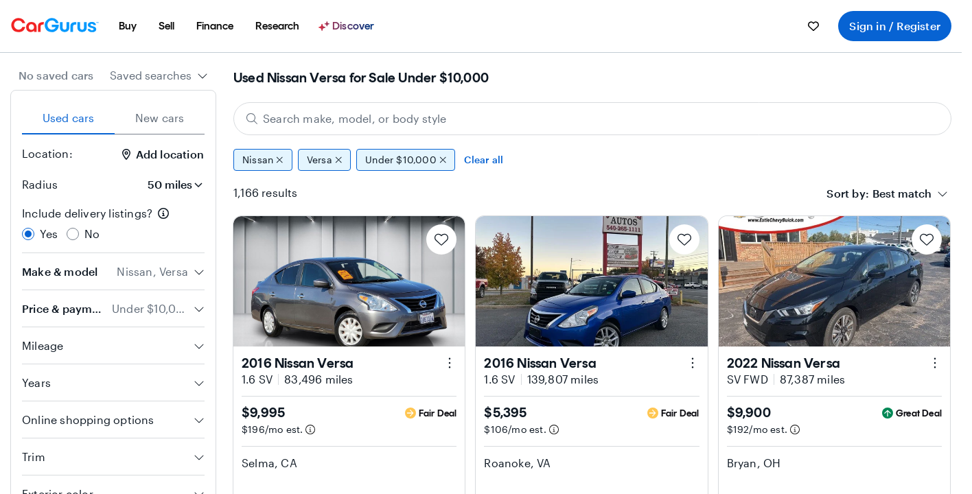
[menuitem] (128, 26)
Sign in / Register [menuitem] (894, 25)
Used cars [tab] (69, 117)
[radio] (28, 234)
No (92, 233)
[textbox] (901, 193)
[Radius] (171, 184)
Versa (325, 160)
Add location (163, 154)
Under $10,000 (405, 160)
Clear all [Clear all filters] (483, 159)
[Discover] (348, 26)
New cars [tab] (160, 117)
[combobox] (159, 75)
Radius (40, 184)
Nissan (263, 160)
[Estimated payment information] (310, 429)
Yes (49, 233)
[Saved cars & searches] (813, 26)
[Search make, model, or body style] (592, 118)
